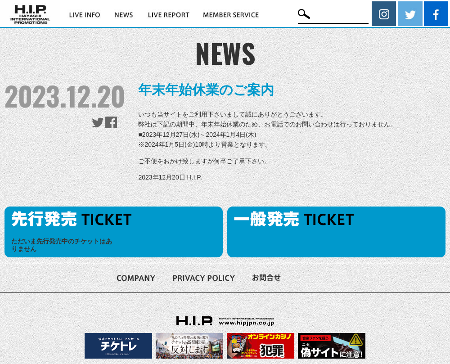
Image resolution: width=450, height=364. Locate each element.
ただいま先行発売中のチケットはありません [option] (61, 245)
